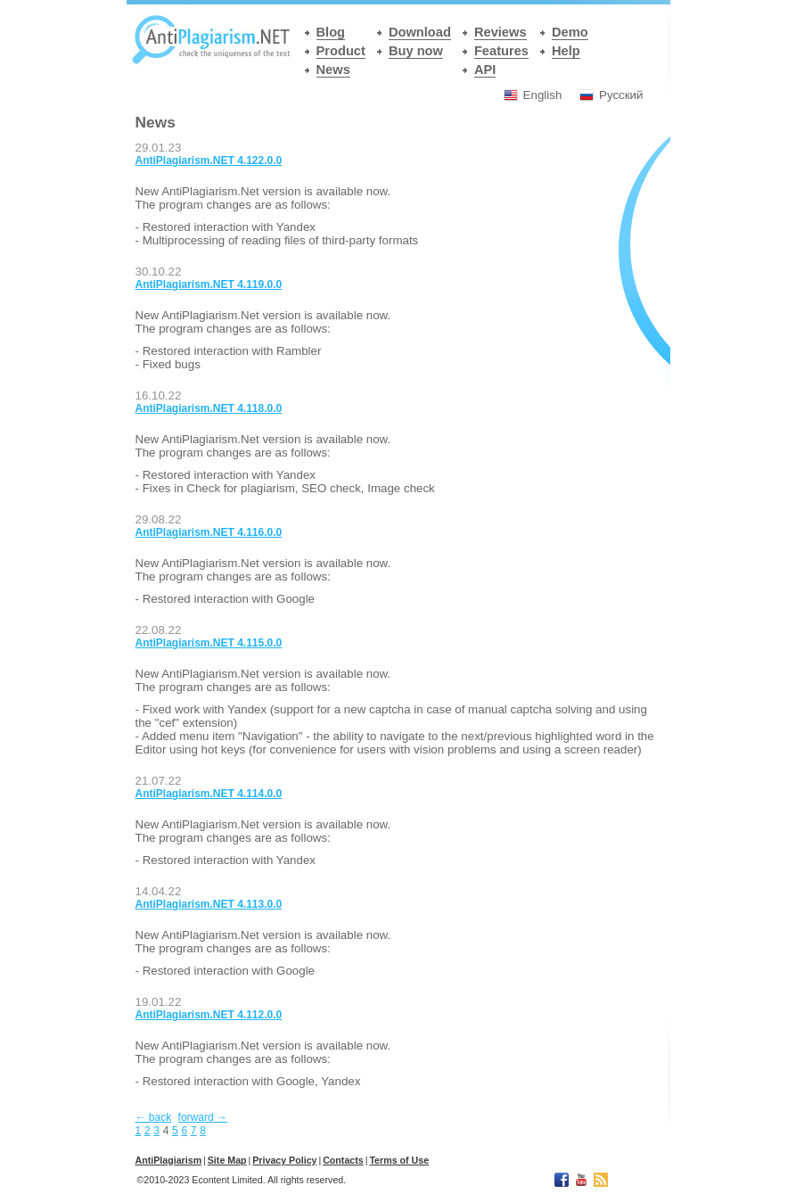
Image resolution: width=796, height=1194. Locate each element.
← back (153, 1117)
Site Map (227, 1160)
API (485, 69)
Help (566, 51)
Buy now (416, 51)
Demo (570, 32)
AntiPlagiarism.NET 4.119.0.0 (209, 284)
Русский (621, 95)
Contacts (343, 1160)
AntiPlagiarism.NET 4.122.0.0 (209, 160)
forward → (202, 1117)
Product (340, 51)
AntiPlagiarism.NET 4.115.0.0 (209, 643)
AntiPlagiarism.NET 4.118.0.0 (209, 408)
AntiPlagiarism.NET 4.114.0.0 (209, 793)
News (333, 69)
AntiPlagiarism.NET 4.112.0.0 (209, 1015)
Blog (331, 32)
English (542, 95)
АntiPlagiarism (168, 1160)
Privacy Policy (284, 1160)
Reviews (500, 32)
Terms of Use (399, 1160)
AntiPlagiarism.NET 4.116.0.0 (209, 532)
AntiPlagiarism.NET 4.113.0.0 (209, 904)
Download (420, 32)
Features (501, 51)
